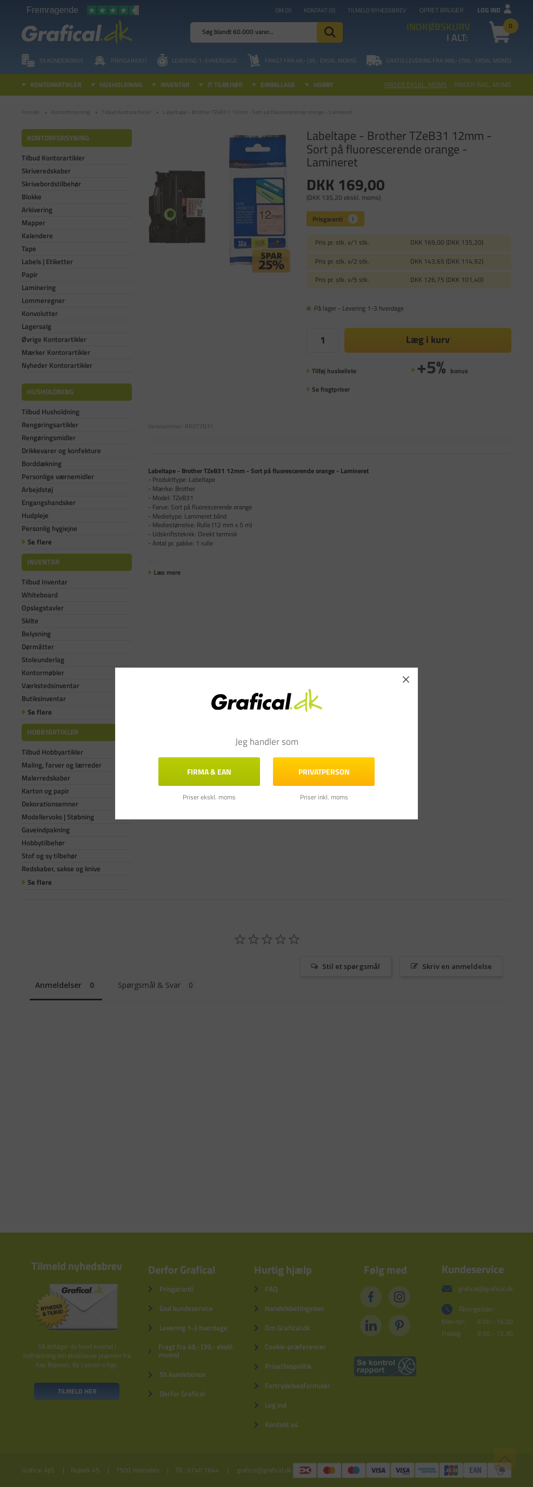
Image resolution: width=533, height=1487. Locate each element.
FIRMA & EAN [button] (209, 771)
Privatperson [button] (324, 771)
